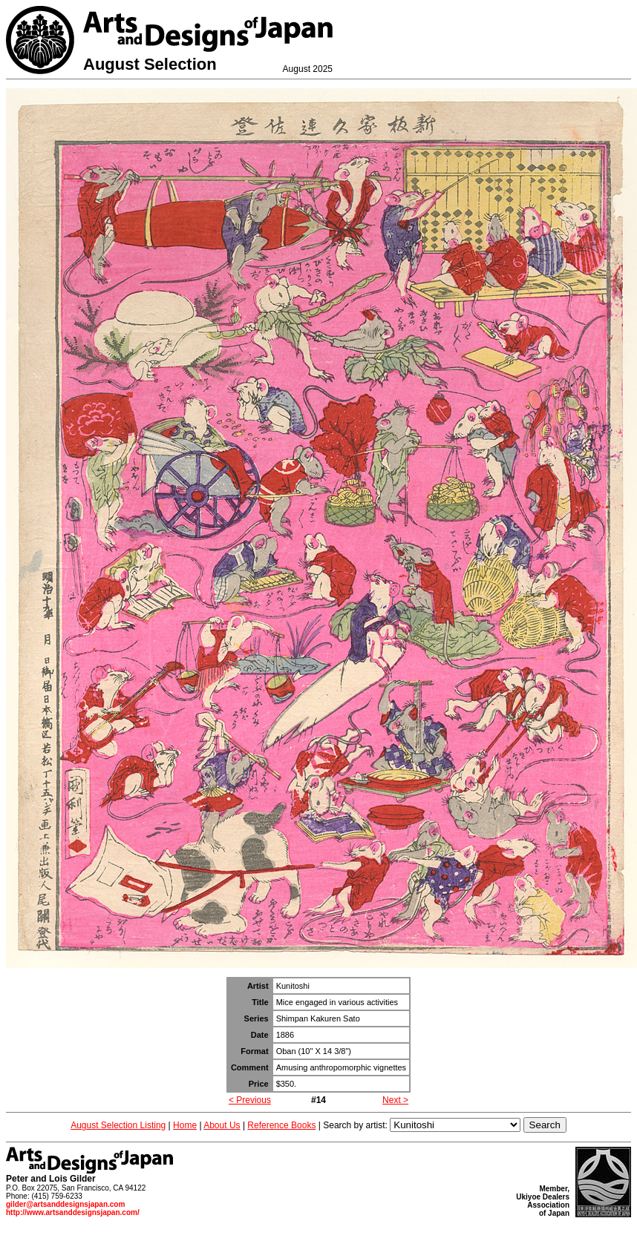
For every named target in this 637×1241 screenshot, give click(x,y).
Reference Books (281, 1125)
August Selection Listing (118, 1125)
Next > (395, 1100)
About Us (221, 1125)
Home (185, 1125)
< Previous (250, 1100)
